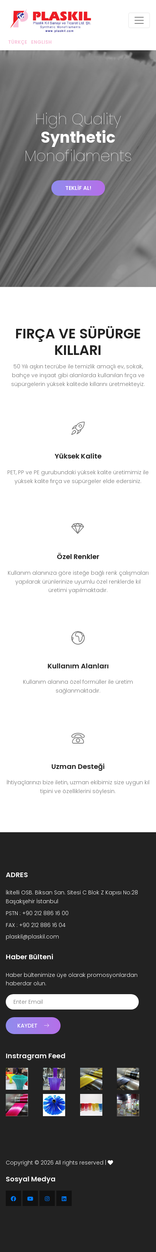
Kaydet (33, 1025)
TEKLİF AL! (78, 188)
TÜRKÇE (17, 42)
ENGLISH (41, 42)
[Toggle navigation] (139, 20)
